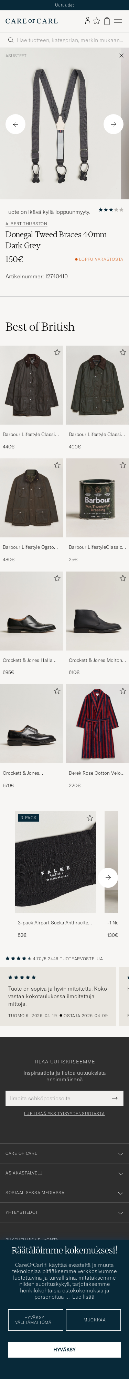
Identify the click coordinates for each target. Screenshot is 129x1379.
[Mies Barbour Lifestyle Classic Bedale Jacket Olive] (97, 388)
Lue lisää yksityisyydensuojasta (64, 1117)
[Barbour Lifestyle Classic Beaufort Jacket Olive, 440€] (31, 401)
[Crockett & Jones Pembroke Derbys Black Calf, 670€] (31, 740)
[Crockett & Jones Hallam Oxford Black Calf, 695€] (31, 627)
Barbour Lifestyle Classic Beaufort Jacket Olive (30, 438)
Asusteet (16, 59)
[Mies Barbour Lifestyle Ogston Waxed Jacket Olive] (31, 501)
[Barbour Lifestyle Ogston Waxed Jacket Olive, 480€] (31, 514)
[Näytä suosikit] (96, 25)
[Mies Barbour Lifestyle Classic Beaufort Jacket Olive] (31, 388)
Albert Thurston (26, 227)
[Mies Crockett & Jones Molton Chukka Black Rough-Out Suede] (97, 614)
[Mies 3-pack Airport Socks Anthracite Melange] (55, 865)
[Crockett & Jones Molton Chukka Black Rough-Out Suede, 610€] (97, 627)
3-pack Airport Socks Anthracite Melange (53, 926)
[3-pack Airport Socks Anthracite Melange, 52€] (55, 878)
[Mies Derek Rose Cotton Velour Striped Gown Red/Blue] (97, 727)
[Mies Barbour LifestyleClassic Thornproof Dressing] (97, 501)
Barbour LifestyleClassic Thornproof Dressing (95, 551)
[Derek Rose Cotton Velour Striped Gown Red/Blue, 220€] (97, 740)
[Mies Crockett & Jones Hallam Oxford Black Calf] (31, 614)
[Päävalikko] (118, 25)
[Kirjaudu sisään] (87, 24)
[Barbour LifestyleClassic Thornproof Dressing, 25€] (97, 514)
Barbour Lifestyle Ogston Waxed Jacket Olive (30, 551)
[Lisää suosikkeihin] (55, 357)
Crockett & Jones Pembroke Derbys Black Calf (28, 776)
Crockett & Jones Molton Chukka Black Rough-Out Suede (96, 664)
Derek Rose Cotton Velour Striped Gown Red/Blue (97, 776)
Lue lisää (83, 1296)
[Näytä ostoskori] (107, 24)
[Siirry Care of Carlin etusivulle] (32, 25)
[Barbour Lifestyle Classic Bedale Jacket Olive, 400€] (97, 401)
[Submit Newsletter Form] (114, 1101)
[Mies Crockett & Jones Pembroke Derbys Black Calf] (31, 727)
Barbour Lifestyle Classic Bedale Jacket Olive (96, 438)
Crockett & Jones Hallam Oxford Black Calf (30, 664)
